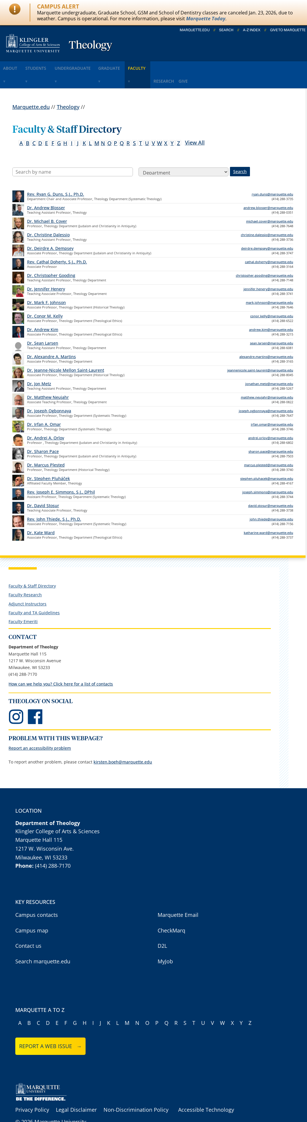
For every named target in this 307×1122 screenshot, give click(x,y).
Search (226, 30)
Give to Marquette (288, 30)
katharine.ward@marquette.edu (268, 515)
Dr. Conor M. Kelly (45, 298)
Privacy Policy (32, 1092)
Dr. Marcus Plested (46, 447)
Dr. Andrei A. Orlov (45, 420)
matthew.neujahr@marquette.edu (267, 379)
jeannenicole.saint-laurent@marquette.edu (260, 352)
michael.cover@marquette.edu (269, 203)
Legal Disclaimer (76, 1092)
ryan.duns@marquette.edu (272, 176)
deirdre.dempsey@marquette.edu (267, 230)
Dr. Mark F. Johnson (46, 285)
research (200, 66)
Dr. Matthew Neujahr (48, 379)
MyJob (165, 943)
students (47, 66)
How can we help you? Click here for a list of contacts (61, 666)
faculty (168, 66)
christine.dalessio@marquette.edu (267, 217)
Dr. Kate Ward (41, 515)
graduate (133, 66)
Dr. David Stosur (43, 488)
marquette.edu (195, 30)
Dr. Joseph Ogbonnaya (49, 393)
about (14, 66)
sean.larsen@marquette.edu (271, 325)
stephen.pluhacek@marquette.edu (266, 461)
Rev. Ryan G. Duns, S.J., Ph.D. (55, 176)
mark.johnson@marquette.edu (269, 285)
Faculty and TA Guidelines (34, 594)
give (226, 66)
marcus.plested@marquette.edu (268, 447)
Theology (90, 45)
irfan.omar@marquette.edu (272, 406)
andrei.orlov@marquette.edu (270, 420)
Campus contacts (36, 897)
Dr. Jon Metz (39, 366)
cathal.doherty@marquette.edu (269, 244)
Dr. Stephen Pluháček (48, 461)
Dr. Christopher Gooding (51, 257)
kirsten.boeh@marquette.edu (123, 744)
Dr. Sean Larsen (42, 325)
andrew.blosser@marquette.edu (268, 190)
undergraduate (90, 66)
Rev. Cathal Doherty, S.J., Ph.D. (57, 244)
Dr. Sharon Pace (43, 433)
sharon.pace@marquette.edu (270, 433)
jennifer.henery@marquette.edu (268, 271)
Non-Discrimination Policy (136, 1092)
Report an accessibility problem (40, 730)
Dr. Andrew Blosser (46, 190)
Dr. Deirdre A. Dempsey (50, 230)
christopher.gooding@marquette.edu (264, 257)
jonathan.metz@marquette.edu (269, 366)
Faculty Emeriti (23, 604)
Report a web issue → (50, 1028)
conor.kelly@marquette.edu (271, 298)
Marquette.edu (31, 88)
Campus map (31, 912)
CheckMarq (171, 912)
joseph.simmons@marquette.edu (267, 474)
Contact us (28, 928)
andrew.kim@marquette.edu (271, 312)
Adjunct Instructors (27, 586)
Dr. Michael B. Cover (47, 203)
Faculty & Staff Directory (32, 568)
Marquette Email (178, 897)
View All (195, 124)
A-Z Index (252, 30)
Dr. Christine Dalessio (48, 217)
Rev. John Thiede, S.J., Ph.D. (54, 501)
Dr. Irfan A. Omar (44, 406)
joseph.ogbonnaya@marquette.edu (266, 393)
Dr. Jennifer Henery (46, 271)
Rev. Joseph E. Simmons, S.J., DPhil (61, 474)
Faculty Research (25, 577)
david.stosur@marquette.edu (270, 488)
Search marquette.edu (42, 943)
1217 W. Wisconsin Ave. (44, 830)
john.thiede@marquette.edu (271, 501)
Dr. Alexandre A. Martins (51, 339)
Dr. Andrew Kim (42, 312)
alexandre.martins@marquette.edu (266, 339)
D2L (162, 928)
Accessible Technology (206, 1092)
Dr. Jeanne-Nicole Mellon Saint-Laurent (65, 352)
